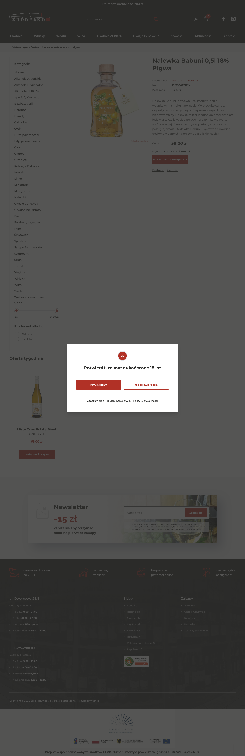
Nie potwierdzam (146, 385)
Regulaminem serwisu (118, 400)
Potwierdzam (98, 385)
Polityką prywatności (145, 400)
